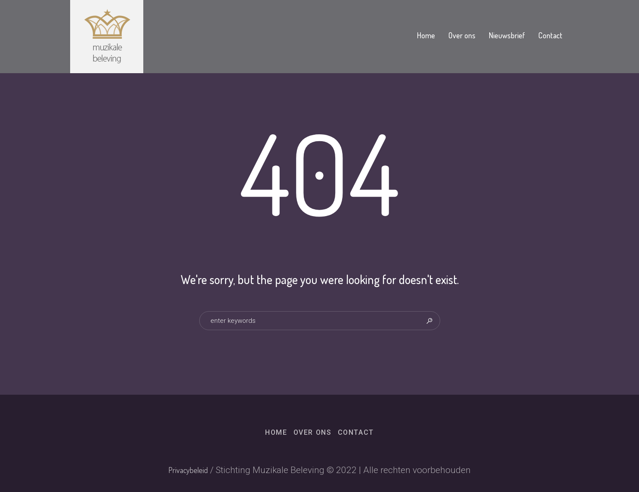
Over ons (312, 432)
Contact (356, 432)
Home (276, 432)
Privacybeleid (188, 470)
